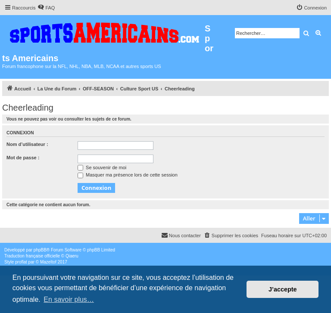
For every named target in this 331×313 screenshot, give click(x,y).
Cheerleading (27, 107)
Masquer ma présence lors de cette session (128, 174)
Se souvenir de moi (102, 167)
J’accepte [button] (283, 289)
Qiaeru (72, 256)
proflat (21, 262)
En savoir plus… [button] (69, 299)
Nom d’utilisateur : (27, 144)
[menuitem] (46, 8)
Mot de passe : (22, 157)
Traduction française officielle (32, 256)
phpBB (40, 250)
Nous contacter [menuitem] (181, 235)
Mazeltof (48, 262)
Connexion (20, 132)
